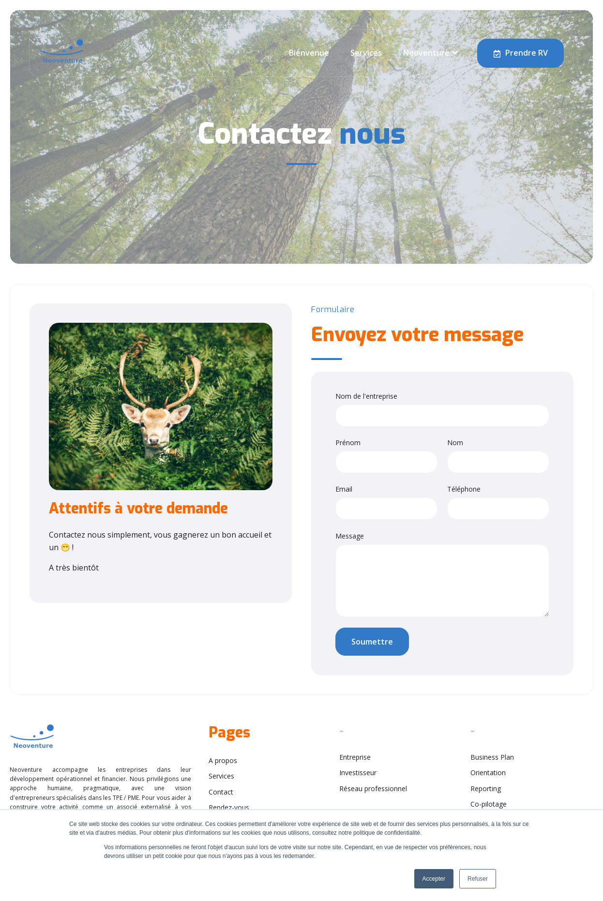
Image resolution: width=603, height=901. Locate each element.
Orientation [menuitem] (488, 772)
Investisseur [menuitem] (358, 772)
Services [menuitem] (221, 776)
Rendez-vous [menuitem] (229, 807)
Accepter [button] (433, 878)
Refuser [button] (477, 878)
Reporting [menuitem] (485, 788)
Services (366, 52)
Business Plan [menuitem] (492, 757)
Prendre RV (520, 53)
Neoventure (426, 52)
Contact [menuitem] (221, 791)
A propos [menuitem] (223, 760)
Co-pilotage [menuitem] (488, 804)
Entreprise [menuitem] (355, 757)
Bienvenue (309, 52)
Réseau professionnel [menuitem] (373, 788)
